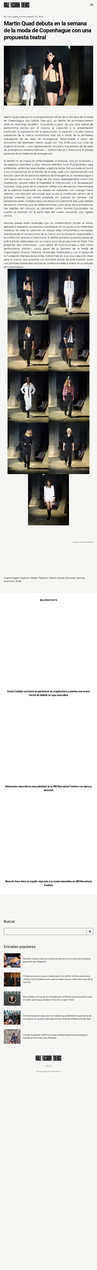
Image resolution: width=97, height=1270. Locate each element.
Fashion (43, 577)
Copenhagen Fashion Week (20, 577)
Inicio (48, 1066)
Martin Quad (56, 577)
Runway (70, 577)
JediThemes (55, 1072)
